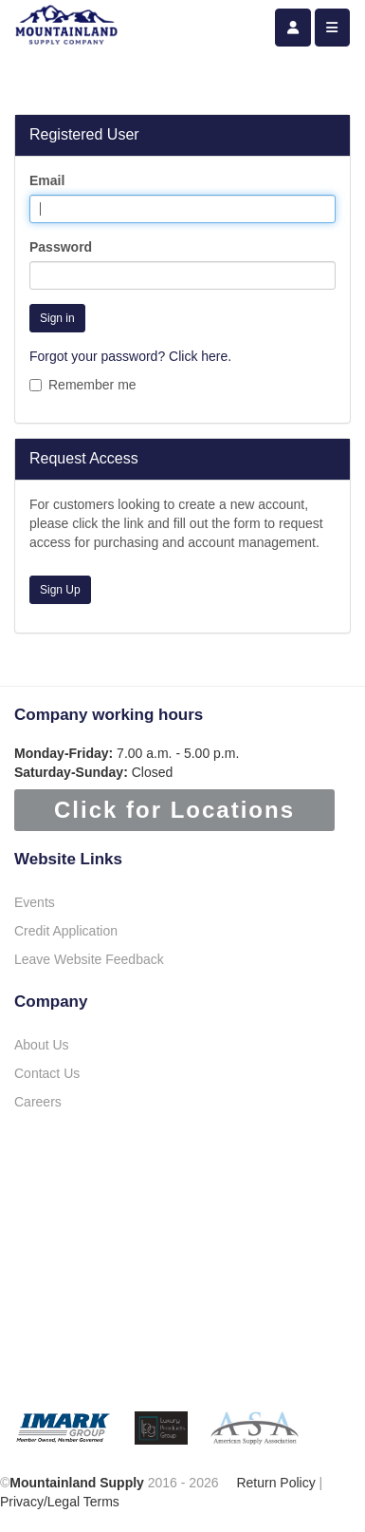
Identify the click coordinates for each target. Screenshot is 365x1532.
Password (60, 247)
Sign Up (60, 589)
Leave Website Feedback (89, 959)
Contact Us (47, 1073)
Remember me (83, 384)
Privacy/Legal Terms (59, 1501)
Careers (38, 1101)
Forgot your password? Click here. (130, 356)
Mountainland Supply (76, 1482)
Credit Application (66, 930)
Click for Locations (174, 810)
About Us (41, 1044)
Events (34, 902)
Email (46, 180)
